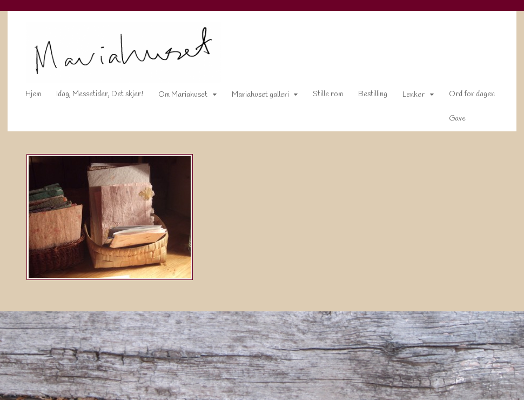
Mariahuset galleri (253, 97)
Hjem (26, 96)
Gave (450, 120)
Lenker (407, 97)
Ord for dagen (465, 96)
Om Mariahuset (175, 97)
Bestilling (366, 96)
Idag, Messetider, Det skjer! (92, 96)
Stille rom (321, 96)
